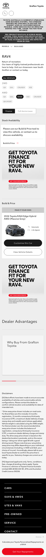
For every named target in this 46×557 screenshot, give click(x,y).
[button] (10, 143)
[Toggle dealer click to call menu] (4, 13)
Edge (20, 96)
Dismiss (38, 537)
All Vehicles (9, 78)
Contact (11, 531)
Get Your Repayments (23, 551)
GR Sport (7, 101)
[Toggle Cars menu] (37, 488)
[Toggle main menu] (41, 13)
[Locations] (11, 13)
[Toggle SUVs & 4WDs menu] (37, 496)
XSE (30, 87)
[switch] (19, 111)
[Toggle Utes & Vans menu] (37, 505)
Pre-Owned (13, 514)
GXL (11, 87)
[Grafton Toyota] (5, 6)
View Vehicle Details (23, 251)
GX (4, 87)
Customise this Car (23, 242)
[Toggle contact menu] (37, 514)
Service (10, 522)
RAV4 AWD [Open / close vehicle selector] (12, 46)
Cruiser (21, 87)
